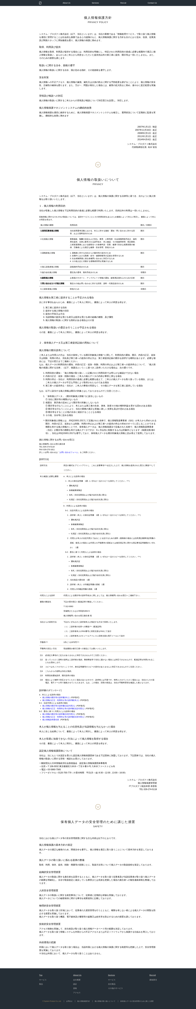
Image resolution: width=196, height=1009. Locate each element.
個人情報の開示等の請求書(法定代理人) (58, 706)
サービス (43, 980)
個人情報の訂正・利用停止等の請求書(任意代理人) (63, 717)
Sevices (111, 975)
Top (40, 975)
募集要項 (153, 980)
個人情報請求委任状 (50, 720)
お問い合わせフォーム (69, 452)
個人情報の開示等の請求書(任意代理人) (58, 714)
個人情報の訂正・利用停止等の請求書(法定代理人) (63, 708)
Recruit (123, 3)
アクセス (77, 993)
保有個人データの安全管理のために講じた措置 (137, 1001)
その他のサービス (115, 988)
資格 (75, 988)
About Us (66, 3)
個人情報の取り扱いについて (105, 1001)
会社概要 (77, 980)
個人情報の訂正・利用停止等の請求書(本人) (60, 700)
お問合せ (69, 1001)
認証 (75, 984)
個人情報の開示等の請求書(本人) (55, 697)
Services (95, 3)
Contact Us (152, 3)
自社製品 (111, 984)
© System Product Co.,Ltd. (51, 1001)
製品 (41, 984)
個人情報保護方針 (83, 1001)
